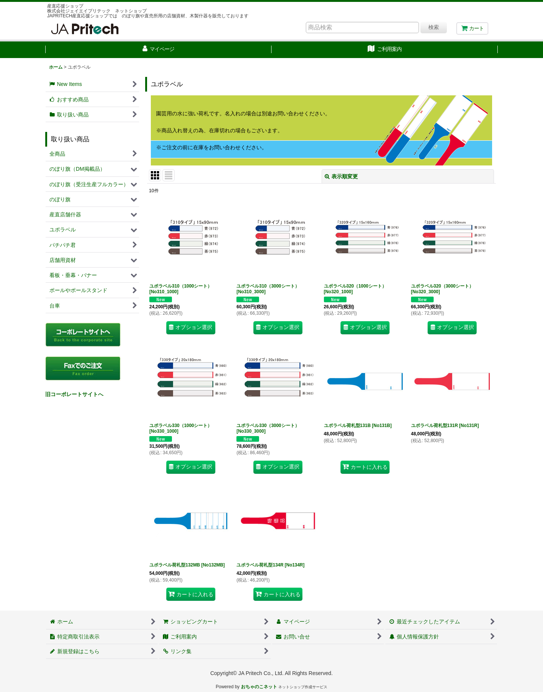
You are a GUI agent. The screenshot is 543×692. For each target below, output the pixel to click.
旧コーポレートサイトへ (74, 394)
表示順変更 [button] (341, 176)
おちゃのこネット (259, 686)
